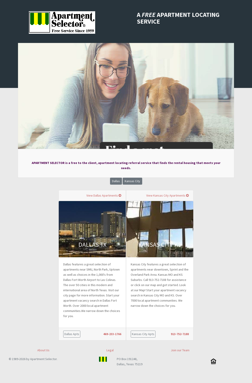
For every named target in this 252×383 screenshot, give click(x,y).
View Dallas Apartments (103, 195)
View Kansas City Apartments (167, 195)
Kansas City (132, 181)
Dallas (116, 181)
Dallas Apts (71, 334)
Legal (110, 350)
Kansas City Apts (143, 334)
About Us (43, 350)
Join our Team (180, 350)
